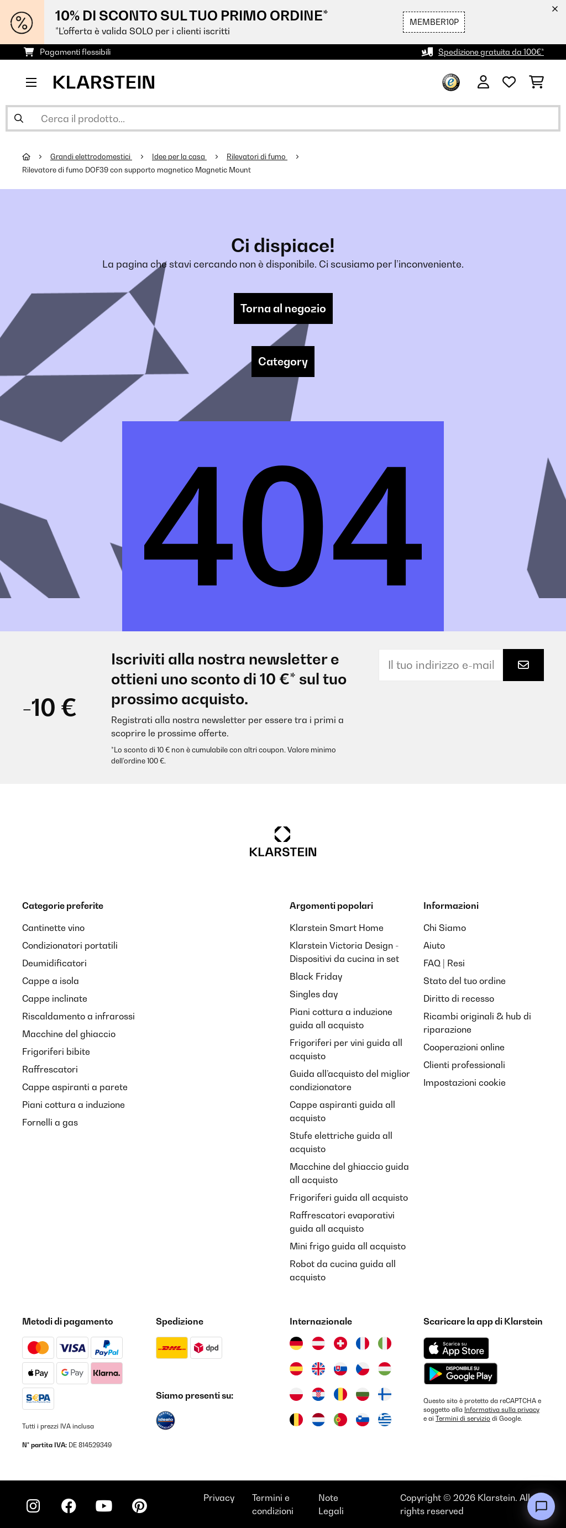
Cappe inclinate (54, 998)
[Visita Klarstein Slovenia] (362, 1419)
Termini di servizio (463, 1418)
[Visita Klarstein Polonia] (296, 1394)
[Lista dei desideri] (509, 82)
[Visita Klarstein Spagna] (296, 1368)
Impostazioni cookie (464, 1082)
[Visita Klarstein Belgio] (296, 1419)
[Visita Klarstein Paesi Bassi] (318, 1419)
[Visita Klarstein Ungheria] (384, 1368)
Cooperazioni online (464, 1047)
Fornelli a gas (50, 1122)
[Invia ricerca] (18, 118)
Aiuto (434, 945)
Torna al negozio (283, 308)
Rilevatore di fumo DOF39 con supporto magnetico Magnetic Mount (136, 169)
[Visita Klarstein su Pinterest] (139, 1505)
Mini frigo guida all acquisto (348, 1246)
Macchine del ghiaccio (69, 1033)
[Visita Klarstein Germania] (296, 1343)
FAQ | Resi (444, 963)
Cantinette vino (53, 927)
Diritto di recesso (458, 998)
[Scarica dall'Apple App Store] (456, 1348)
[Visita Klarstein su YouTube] (104, 1505)
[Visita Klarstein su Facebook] (68, 1505)
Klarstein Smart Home (337, 927)
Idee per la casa (179, 156)
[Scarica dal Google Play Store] (460, 1373)
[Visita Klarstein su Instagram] (33, 1505)
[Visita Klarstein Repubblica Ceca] (362, 1368)
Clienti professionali (464, 1064)
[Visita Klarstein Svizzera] (340, 1343)
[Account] (483, 82)
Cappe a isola (50, 980)
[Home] (36, 156)
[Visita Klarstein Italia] (384, 1343)
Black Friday (316, 976)
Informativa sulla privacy (501, 1410)
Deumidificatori (54, 963)
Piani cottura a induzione (73, 1104)
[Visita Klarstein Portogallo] (340, 1419)
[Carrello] (536, 82)
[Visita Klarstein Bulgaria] (362, 1394)
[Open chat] (541, 1506)
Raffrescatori (50, 1069)
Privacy (218, 1497)
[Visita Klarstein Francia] (362, 1343)
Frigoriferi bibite (56, 1051)
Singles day (314, 994)
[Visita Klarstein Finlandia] (384, 1394)
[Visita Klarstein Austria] (318, 1343)
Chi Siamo (444, 927)
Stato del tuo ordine (464, 980)
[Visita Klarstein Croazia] (318, 1394)
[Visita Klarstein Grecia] (384, 1420)
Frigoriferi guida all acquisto (349, 1197)
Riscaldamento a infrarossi (78, 1016)
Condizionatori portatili (70, 945)
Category (283, 361)
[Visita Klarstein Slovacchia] (340, 1368)
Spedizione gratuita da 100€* (491, 51)
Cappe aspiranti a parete (75, 1086)
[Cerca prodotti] (283, 118)
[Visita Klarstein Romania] (340, 1394)
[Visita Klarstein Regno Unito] (318, 1368)
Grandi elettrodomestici (91, 156)
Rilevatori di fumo (257, 156)
